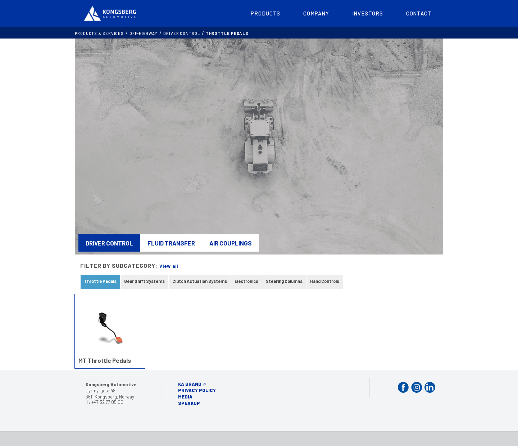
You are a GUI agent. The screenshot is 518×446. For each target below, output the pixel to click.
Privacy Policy (197, 390)
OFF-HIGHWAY (144, 33)
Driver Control (181, 33)
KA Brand (189, 384)
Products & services (99, 33)
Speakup (189, 403)
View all (168, 266)
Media (185, 397)
